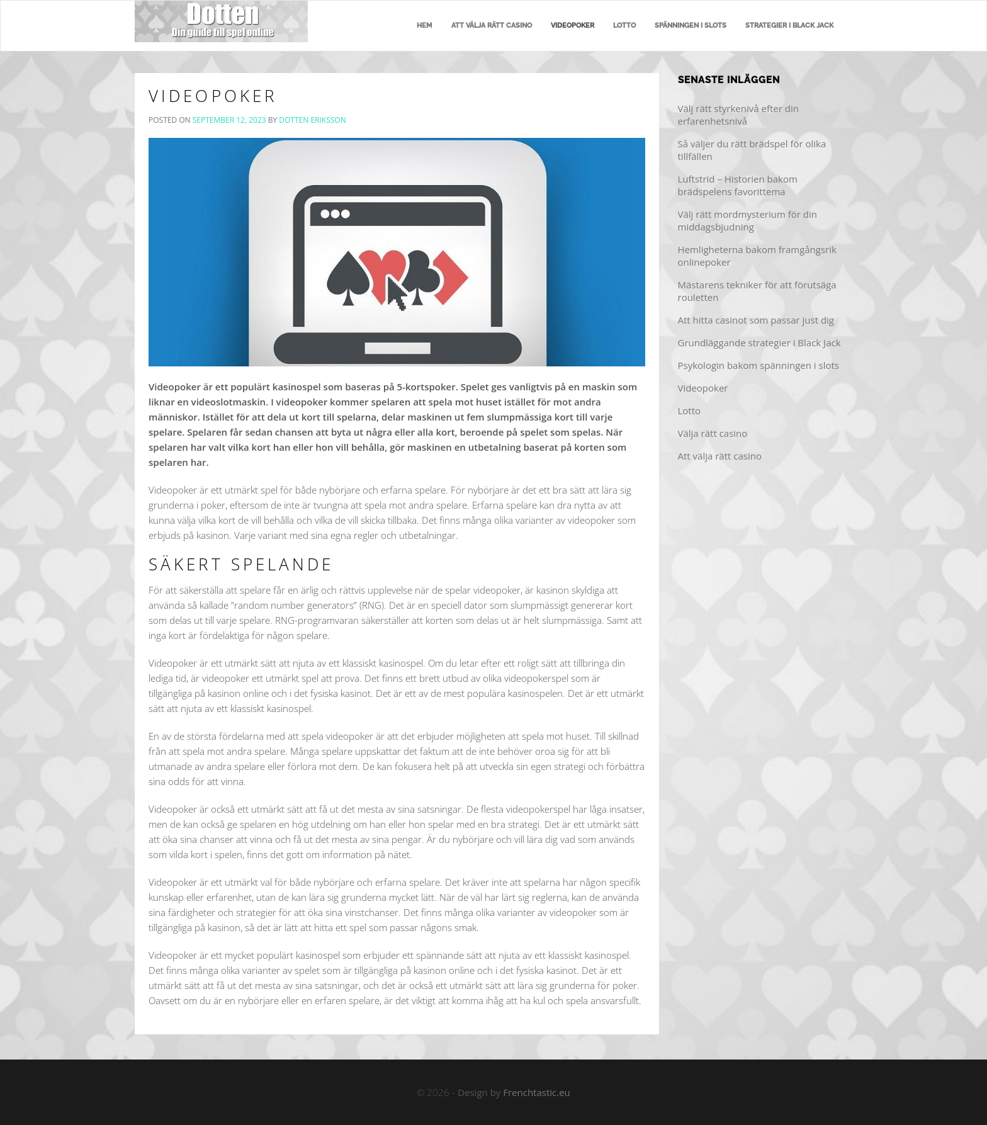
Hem (424, 25)
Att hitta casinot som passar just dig (756, 320)
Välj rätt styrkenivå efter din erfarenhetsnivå (738, 114)
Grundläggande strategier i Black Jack (759, 342)
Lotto (624, 25)
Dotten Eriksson (312, 120)
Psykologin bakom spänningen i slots (758, 365)
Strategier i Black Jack (789, 25)
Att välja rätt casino (491, 25)
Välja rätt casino (713, 433)
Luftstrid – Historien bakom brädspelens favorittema (738, 185)
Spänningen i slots (690, 25)
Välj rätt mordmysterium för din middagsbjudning (748, 220)
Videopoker (572, 25)
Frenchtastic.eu (536, 1092)
